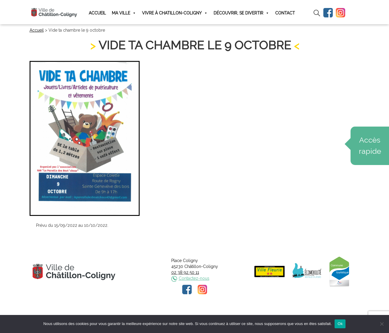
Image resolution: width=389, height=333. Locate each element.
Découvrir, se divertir (241, 13)
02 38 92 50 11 (185, 272)
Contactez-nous (194, 278)
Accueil (97, 13)
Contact (285, 13)
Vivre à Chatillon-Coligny (175, 13)
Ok (340, 323)
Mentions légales (155, 314)
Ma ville (124, 13)
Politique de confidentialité (200, 314)
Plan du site (239, 314)
